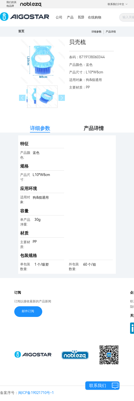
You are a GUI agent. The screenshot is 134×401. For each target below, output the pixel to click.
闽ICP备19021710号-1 (36, 393)
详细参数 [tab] (40, 128)
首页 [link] (21, 31)
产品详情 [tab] (94, 128)
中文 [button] (123, 4)
